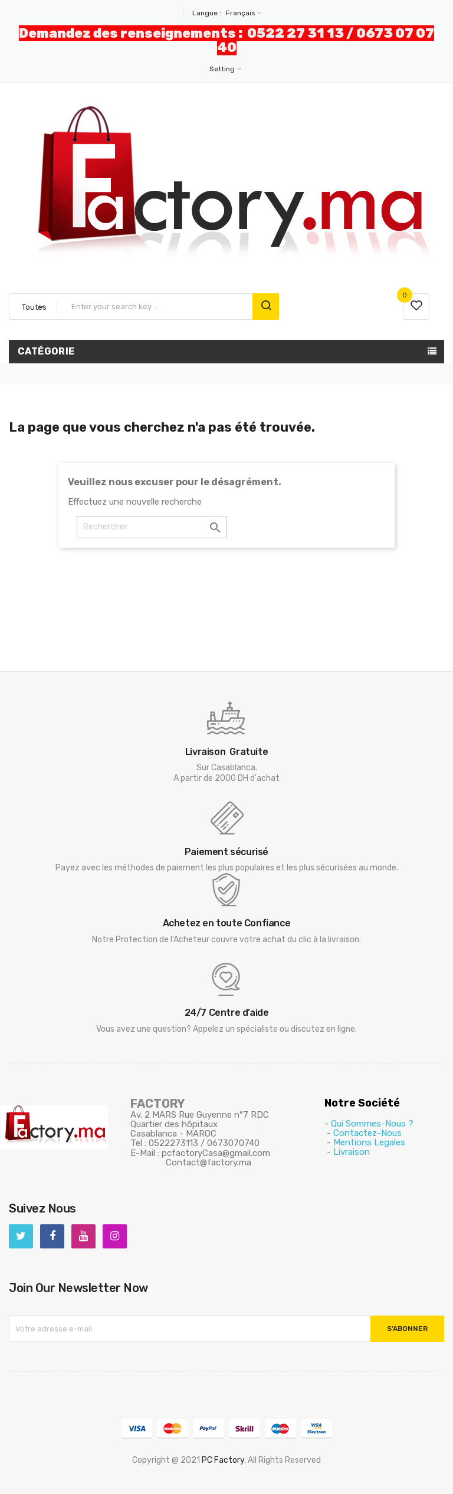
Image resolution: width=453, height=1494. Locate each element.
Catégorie (46, 351)
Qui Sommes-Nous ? (372, 1123)
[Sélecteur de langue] (242, 12)
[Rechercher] (152, 527)
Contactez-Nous (367, 1133)
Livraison (351, 1152)
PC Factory (223, 1460)
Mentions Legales (369, 1142)
